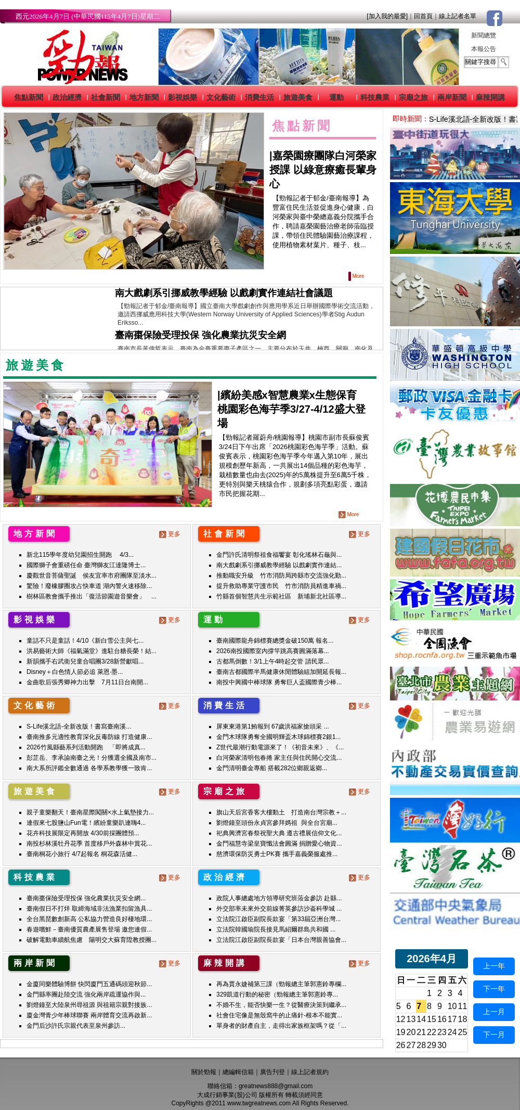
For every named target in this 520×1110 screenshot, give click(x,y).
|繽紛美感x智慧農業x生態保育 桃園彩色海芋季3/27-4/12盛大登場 (292, 409)
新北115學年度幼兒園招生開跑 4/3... (80, 554)
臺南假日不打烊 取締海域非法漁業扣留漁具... (89, 908)
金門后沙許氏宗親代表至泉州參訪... (76, 1025)
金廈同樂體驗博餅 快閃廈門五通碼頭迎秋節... (89, 984)
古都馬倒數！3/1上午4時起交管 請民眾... (272, 661)
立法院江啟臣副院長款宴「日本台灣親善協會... (281, 939)
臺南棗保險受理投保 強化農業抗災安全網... (86, 898)
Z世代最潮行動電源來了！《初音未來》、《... (280, 747)
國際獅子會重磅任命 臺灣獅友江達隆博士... (86, 565)
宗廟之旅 (413, 97)
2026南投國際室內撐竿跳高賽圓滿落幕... (272, 651)
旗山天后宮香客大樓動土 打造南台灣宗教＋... (281, 812)
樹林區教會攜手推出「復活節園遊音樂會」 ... (92, 596)
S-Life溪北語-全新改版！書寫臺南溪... (79, 726)
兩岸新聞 (451, 97)
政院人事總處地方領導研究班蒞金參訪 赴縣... (279, 898)
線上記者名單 (457, 16)
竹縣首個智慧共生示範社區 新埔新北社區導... (281, 596)
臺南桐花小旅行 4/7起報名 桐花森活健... (82, 854)
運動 (336, 97)
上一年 (494, 966)
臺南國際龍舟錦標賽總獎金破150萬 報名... (274, 640)
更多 (171, 534)
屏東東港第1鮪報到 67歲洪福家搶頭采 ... (272, 726)
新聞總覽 (483, 35)
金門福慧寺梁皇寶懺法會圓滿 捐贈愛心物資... (279, 843)
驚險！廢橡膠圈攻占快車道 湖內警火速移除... (89, 586)
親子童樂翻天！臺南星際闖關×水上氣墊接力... (90, 812)
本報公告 (483, 49)
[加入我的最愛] (387, 16)
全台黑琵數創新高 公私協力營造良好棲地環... (89, 919)
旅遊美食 (298, 97)
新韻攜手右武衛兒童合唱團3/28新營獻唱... (85, 661)
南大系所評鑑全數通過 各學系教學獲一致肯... (89, 768)
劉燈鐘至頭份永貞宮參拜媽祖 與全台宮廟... (276, 822)
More (357, 276)
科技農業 (374, 97)
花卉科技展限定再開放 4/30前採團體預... (83, 833)
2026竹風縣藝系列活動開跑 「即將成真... (86, 747)
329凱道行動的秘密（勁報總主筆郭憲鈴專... (277, 994)
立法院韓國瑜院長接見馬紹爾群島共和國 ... (275, 929)
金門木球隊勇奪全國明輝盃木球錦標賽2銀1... (278, 737)
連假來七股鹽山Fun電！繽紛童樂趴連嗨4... (86, 822)
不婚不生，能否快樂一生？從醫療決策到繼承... (281, 1005)
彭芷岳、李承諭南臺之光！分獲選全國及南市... (92, 757)
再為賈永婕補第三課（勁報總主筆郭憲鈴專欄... (281, 984)
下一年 (494, 989)
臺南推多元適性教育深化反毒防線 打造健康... (89, 737)
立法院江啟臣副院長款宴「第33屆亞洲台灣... (278, 919)
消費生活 (259, 97)
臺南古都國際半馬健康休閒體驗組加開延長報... (281, 671)
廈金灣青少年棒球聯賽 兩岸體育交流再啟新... (89, 1015)
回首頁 (423, 16)
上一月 (494, 1011)
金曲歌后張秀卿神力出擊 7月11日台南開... (87, 682)
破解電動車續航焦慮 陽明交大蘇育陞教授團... (92, 939)
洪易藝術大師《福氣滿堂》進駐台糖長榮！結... (92, 651)
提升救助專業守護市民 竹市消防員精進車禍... (281, 586)
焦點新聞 (28, 97)
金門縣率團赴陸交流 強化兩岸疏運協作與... (86, 994)
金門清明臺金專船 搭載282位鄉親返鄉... (271, 768)
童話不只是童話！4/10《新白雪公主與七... (85, 640)
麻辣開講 (490, 97)
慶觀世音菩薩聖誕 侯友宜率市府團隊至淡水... (92, 575)
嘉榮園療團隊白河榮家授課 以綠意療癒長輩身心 (322, 169)
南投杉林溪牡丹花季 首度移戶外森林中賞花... (89, 843)
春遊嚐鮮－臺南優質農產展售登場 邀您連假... (89, 929)
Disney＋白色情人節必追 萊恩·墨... (75, 671)
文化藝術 (221, 97)
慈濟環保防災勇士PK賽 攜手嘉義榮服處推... (276, 854)
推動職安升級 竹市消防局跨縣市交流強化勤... (281, 575)
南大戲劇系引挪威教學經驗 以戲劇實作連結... (279, 565)
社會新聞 (105, 97)
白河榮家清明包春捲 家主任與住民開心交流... (279, 757)
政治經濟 (67, 97)
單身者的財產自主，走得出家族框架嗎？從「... (281, 1025)
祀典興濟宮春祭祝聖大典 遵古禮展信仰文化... (279, 833)
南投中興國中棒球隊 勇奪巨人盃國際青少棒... (279, 682)
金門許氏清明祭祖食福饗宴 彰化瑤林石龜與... (279, 554)
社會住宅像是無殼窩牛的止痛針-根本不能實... (279, 1015)
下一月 (494, 1034)
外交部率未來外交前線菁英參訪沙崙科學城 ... (279, 908)
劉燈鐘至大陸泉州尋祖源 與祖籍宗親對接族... (89, 1005)
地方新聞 (144, 97)
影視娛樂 (182, 97)
